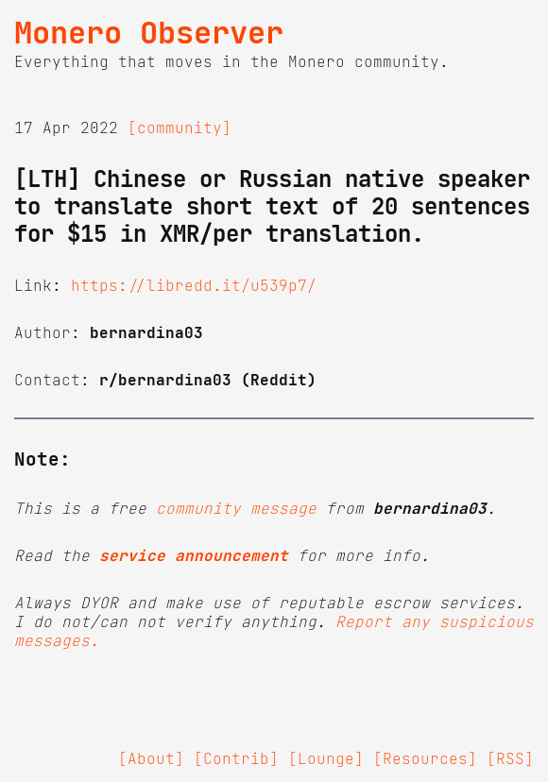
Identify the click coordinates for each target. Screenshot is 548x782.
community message (236, 508)
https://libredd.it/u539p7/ (194, 285)
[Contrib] (236, 758)
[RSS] (510, 758)
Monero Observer (148, 33)
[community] (179, 127)
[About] (151, 758)
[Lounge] (326, 758)
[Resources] (425, 758)
